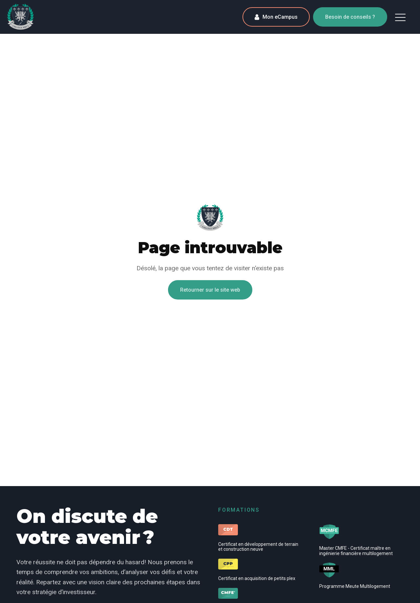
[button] (400, 17)
